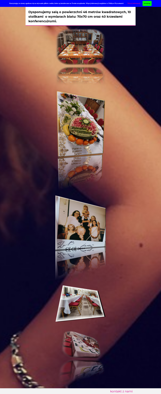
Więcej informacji (133, 3)
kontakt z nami (121, 391)
